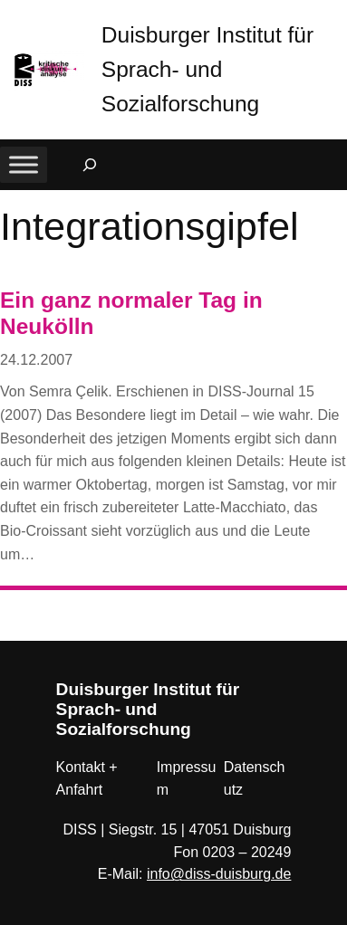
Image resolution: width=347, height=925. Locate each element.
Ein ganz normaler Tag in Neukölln (131, 313)
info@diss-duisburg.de (219, 874)
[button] (333, 17)
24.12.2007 (36, 359)
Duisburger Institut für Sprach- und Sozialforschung (207, 69)
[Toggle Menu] (23, 164)
